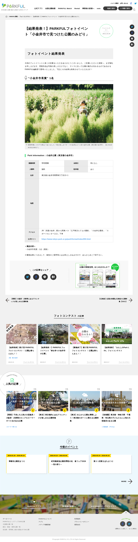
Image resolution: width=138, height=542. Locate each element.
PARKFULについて (45, 519)
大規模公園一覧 (8, 524)
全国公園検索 (50, 8)
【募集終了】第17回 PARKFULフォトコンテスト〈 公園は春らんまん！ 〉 (85, 351)
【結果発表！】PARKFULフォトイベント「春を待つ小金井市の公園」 (52, 351)
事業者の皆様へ (88, 8)
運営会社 (77, 524)
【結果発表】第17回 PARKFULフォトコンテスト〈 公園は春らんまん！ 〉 (21, 351)
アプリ (41, 521)
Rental (77, 8)
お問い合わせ (124, 3)
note (98, 8)
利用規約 (77, 519)
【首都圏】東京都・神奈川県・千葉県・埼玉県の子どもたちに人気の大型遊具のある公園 (116, 418)
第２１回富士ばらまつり (103, 461)
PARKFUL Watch (65, 8)
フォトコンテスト (25, 16)
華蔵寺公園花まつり (17, 461)
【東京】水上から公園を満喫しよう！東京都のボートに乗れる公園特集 (84, 418)
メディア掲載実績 (44, 524)
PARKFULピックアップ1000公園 (14, 521)
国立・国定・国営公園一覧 (11, 527)
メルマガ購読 (114, 3)
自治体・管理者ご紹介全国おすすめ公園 (16, 529)
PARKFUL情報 (13, 16)
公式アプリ (38, 8)
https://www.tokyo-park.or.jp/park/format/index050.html (66, 239)
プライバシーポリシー (81, 521)
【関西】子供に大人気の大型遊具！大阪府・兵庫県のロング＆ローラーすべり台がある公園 (20, 418)
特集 (35, 389)
